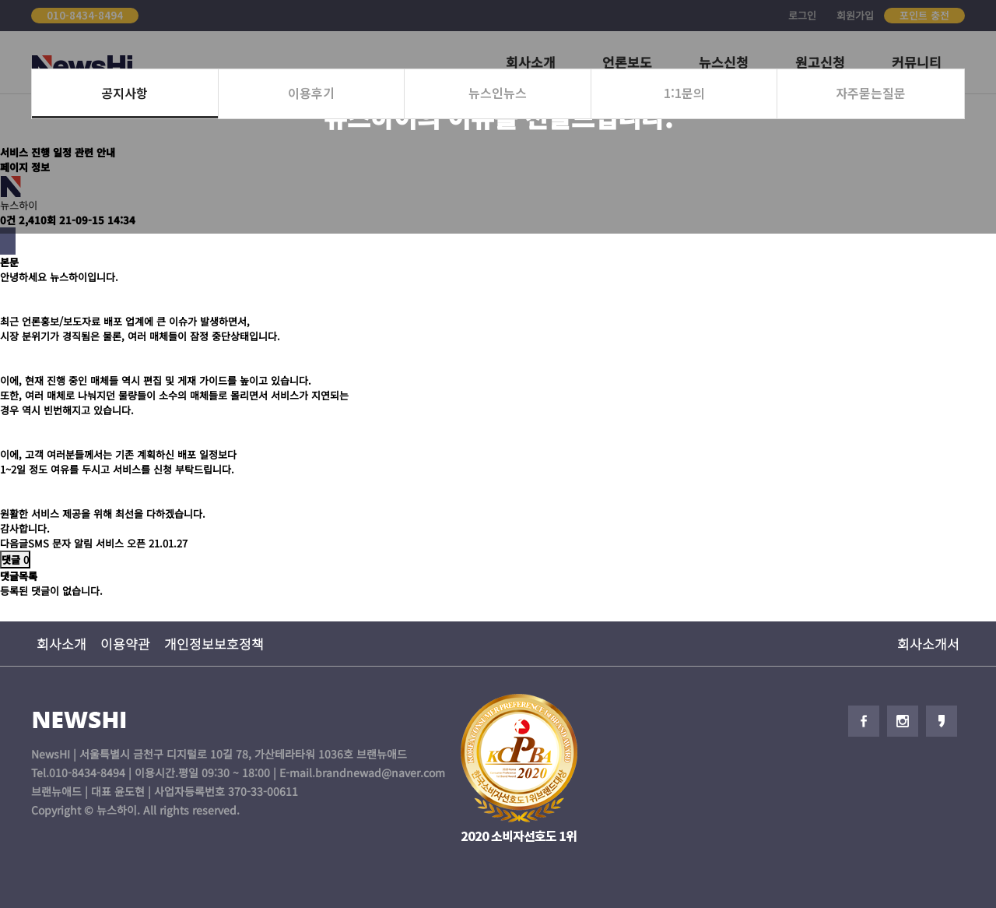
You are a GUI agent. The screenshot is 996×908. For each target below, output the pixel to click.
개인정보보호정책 (214, 643)
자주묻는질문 (871, 92)
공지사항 (124, 92)
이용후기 (311, 92)
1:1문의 (684, 92)
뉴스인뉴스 (497, 92)
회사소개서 (928, 643)
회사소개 (61, 643)
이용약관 (125, 643)
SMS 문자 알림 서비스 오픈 (87, 543)
